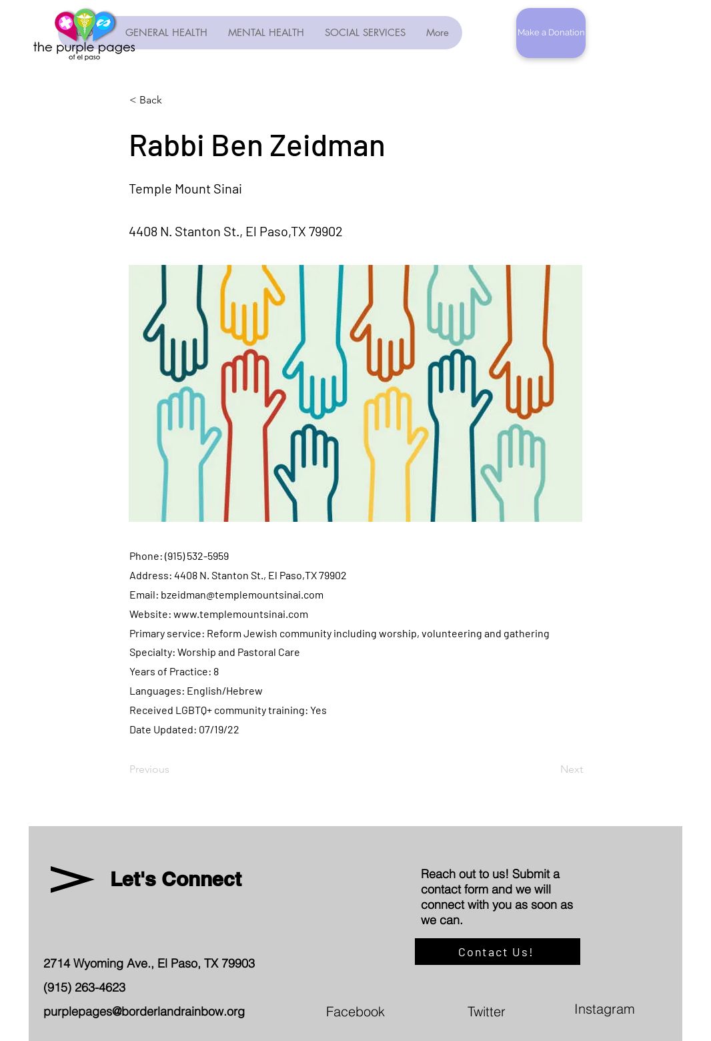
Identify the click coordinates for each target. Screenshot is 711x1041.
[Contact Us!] (497, 951)
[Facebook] (409, 1011)
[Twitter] (550, 1011)
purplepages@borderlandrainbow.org (144, 1011)
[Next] (549, 769)
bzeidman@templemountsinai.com (242, 594)
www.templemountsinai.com (240, 613)
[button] (551, 33)
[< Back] (173, 100)
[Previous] (173, 769)
